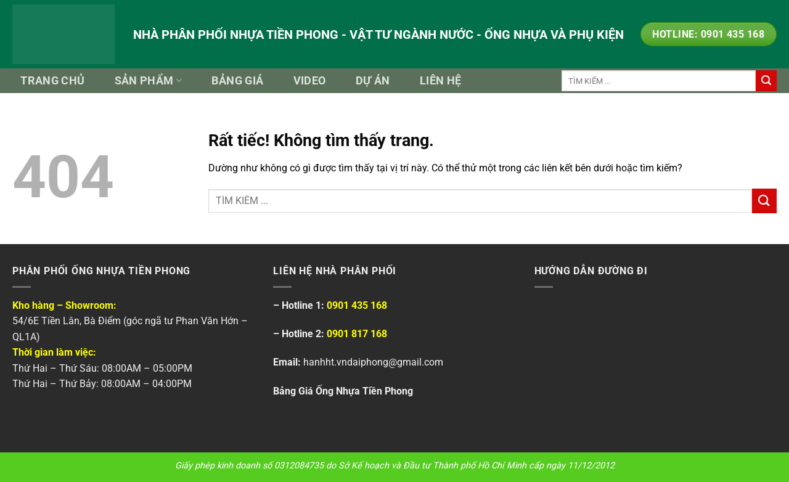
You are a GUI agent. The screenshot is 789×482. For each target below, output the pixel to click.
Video (309, 81)
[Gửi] (766, 80)
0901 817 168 (357, 334)
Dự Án (373, 81)
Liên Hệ (440, 81)
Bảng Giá (237, 81)
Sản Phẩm (148, 81)
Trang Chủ (52, 81)
